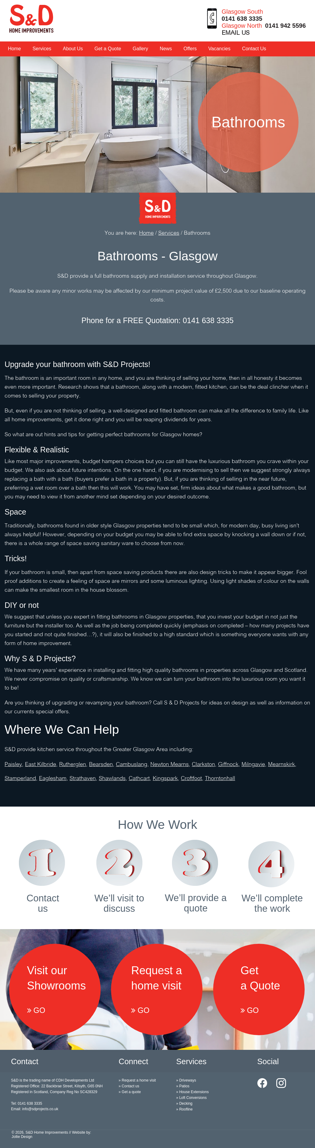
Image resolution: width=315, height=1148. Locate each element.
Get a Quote (108, 48)
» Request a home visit (137, 1080)
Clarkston (203, 765)
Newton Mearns (169, 765)
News (166, 48)
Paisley (13, 765)
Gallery (140, 48)
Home (14, 48)
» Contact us (129, 1086)
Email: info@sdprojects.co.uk (34, 1109)
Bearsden (101, 765)
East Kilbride (40, 765)
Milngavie (253, 765)
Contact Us (254, 48)
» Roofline (184, 1109)
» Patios (182, 1086)
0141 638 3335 (242, 18)
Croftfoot (191, 779)
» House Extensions (192, 1092)
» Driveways (186, 1080)
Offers (190, 48)
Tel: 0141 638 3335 (26, 1103)
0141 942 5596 (285, 25)
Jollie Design (22, 1137)
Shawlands (112, 779)
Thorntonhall (220, 779)
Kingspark (165, 779)
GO (36, 1010)
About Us (73, 48)
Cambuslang (131, 765)
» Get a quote (130, 1092)
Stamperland (20, 779)
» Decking (184, 1103)
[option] (157, 125)
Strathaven (83, 779)
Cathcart (139, 779)
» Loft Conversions (191, 1098)
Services (42, 48)
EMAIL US (235, 33)
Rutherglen (72, 765)
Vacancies (219, 48)
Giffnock (228, 765)
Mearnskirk (281, 765)
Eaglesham (52, 779)
